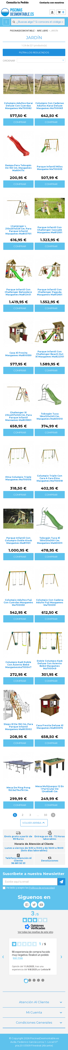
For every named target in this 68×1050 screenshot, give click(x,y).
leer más (18, 958)
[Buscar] (38, 21)
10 (45, 814)
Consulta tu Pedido (17, 2)
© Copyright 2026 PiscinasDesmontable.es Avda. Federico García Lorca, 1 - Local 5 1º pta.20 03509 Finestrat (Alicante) (34, 1042)
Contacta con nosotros (52, 2)
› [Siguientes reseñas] (61, 956)
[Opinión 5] (42, 980)
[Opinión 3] (34, 980)
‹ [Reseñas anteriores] (3, 956)
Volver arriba (34, 823)
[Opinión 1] (26, 981)
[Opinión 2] (29, 980)
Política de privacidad (42, 887)
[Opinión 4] (38, 980)
